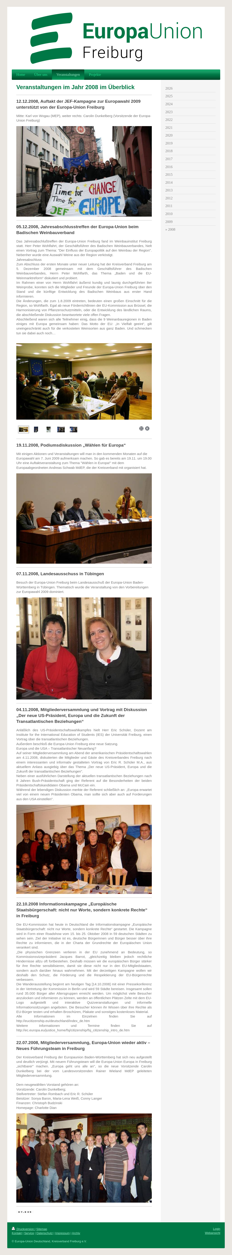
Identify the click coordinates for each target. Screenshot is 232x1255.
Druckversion (23, 1229)
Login (216, 1229)
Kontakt (17, 1233)
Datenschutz (44, 1233)
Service (29, 1233)
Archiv (76, 1233)
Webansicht (212, 1233)
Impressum (62, 1233)
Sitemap (41, 1229)
